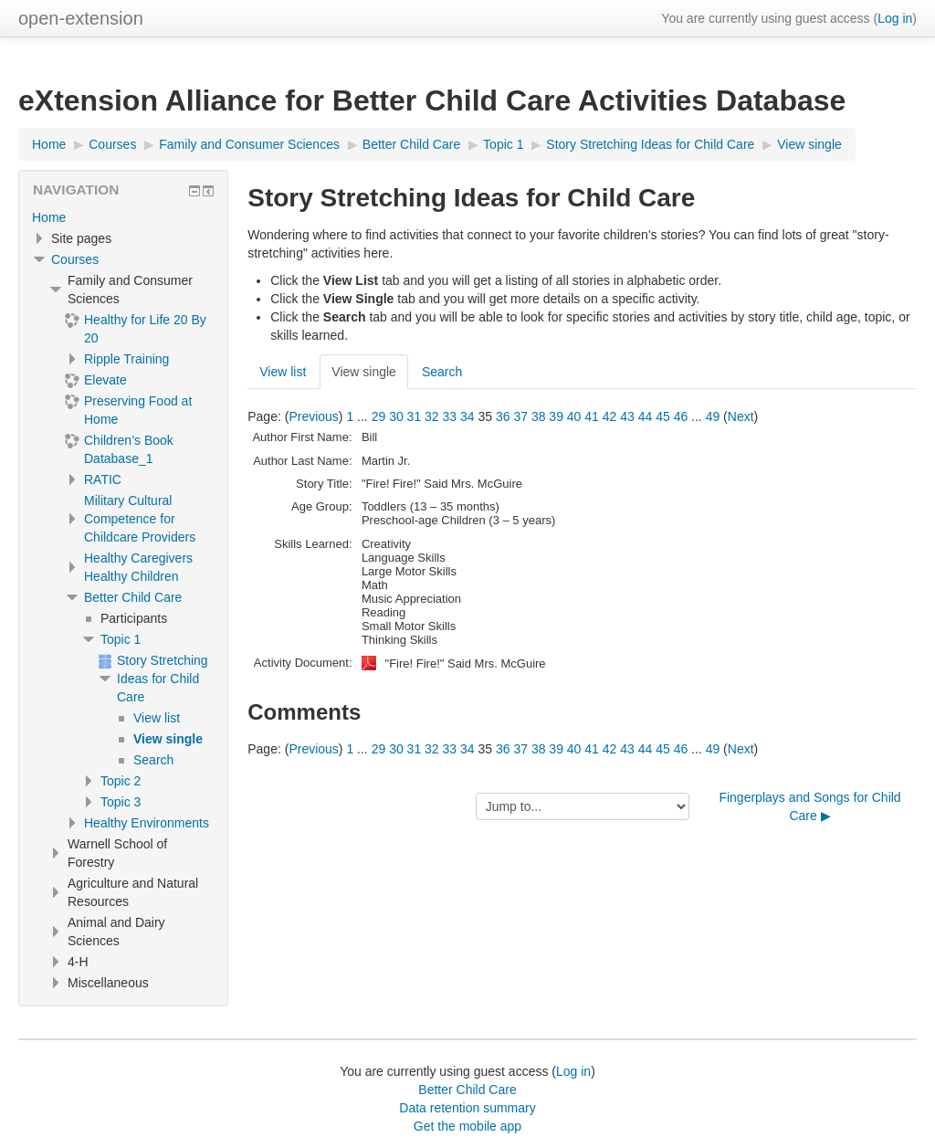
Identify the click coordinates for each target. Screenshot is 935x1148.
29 (379, 416)
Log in (894, 18)
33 (450, 416)
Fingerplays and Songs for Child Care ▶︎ (809, 806)
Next (741, 416)
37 (520, 416)
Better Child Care (133, 597)
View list (282, 371)
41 (591, 416)
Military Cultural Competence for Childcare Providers (139, 518)
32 (432, 416)
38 (538, 416)
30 (396, 416)
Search (442, 371)
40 (574, 416)
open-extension (80, 18)
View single (363, 371)
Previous (313, 416)
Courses (75, 259)
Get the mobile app (467, 1126)
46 (681, 416)
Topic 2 (120, 781)
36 (503, 416)
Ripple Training (126, 359)
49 (713, 416)
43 (627, 416)
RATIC (102, 479)
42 (610, 416)
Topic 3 (120, 802)
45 (663, 416)
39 (556, 416)
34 (467, 416)
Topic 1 (120, 639)
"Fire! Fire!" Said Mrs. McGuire (465, 663)
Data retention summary (467, 1108)
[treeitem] (123, 217)
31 (414, 416)
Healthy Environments (146, 823)
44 (645, 416)
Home (49, 217)
